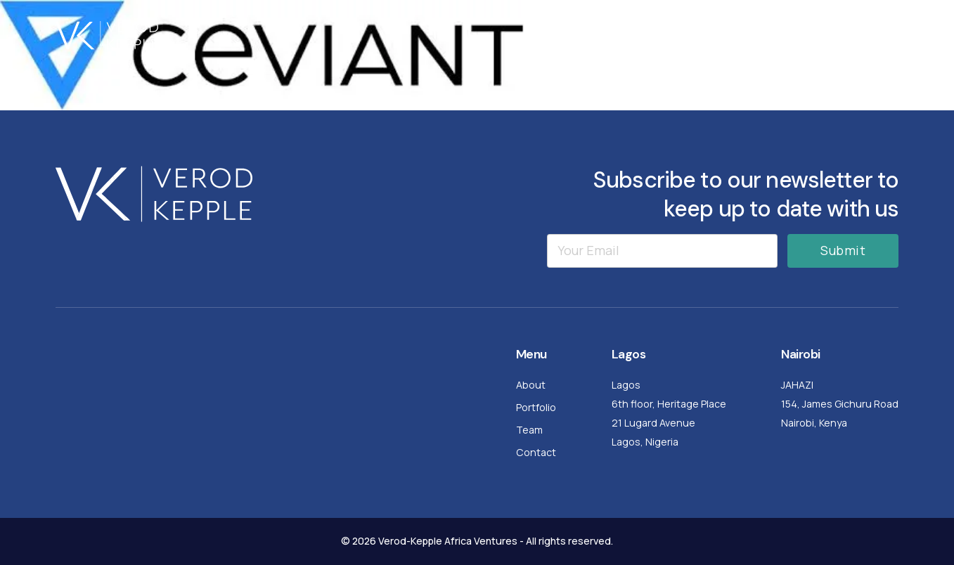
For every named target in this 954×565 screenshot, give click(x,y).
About (654, 35)
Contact (872, 35)
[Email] (662, 251)
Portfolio (728, 35)
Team (800, 35)
